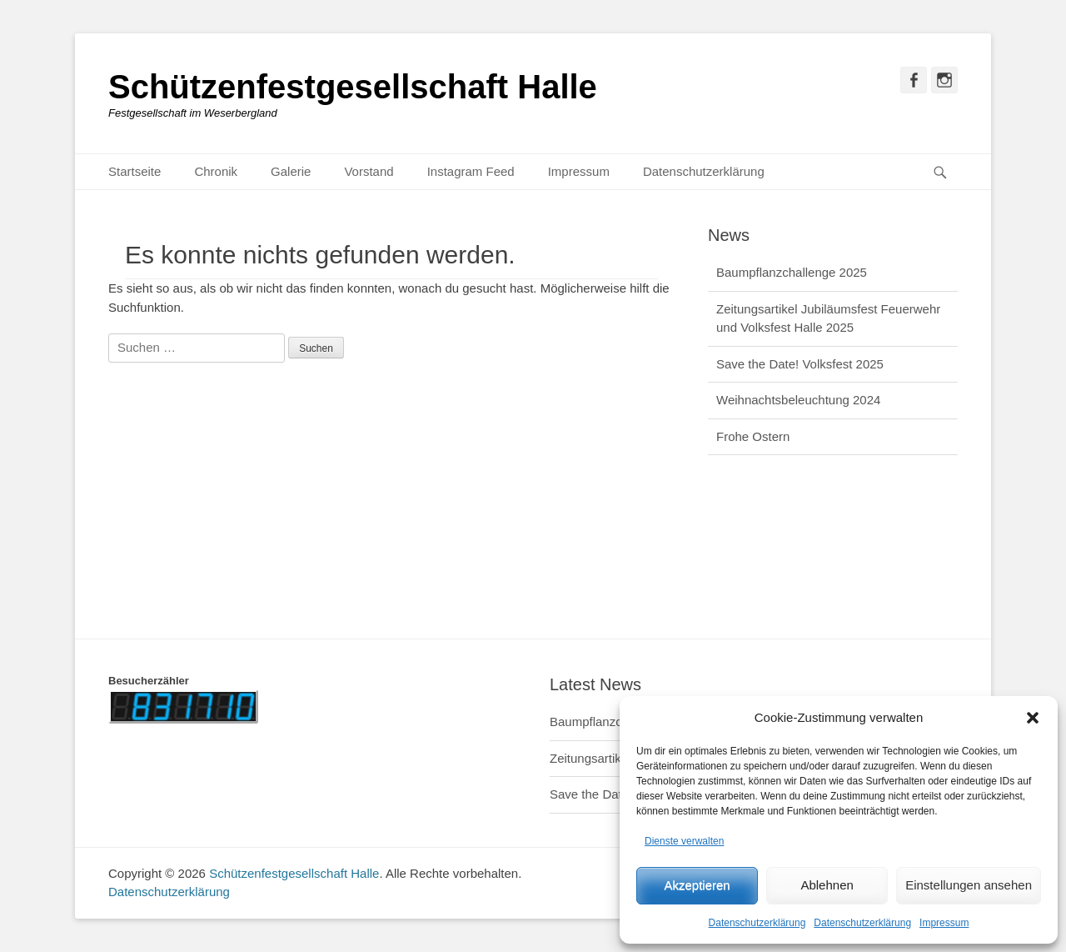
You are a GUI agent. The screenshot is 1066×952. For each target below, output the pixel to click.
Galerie (291, 171)
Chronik (215, 171)
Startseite (134, 171)
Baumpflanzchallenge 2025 (791, 272)
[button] (1032, 717)
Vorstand (368, 171)
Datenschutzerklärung (757, 923)
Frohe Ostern (753, 436)
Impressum (944, 923)
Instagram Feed (471, 171)
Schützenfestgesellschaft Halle (352, 86)
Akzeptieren (697, 885)
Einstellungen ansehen (968, 885)
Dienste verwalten (684, 841)
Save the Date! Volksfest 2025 (800, 364)
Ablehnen (826, 885)
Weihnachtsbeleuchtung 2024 (798, 400)
